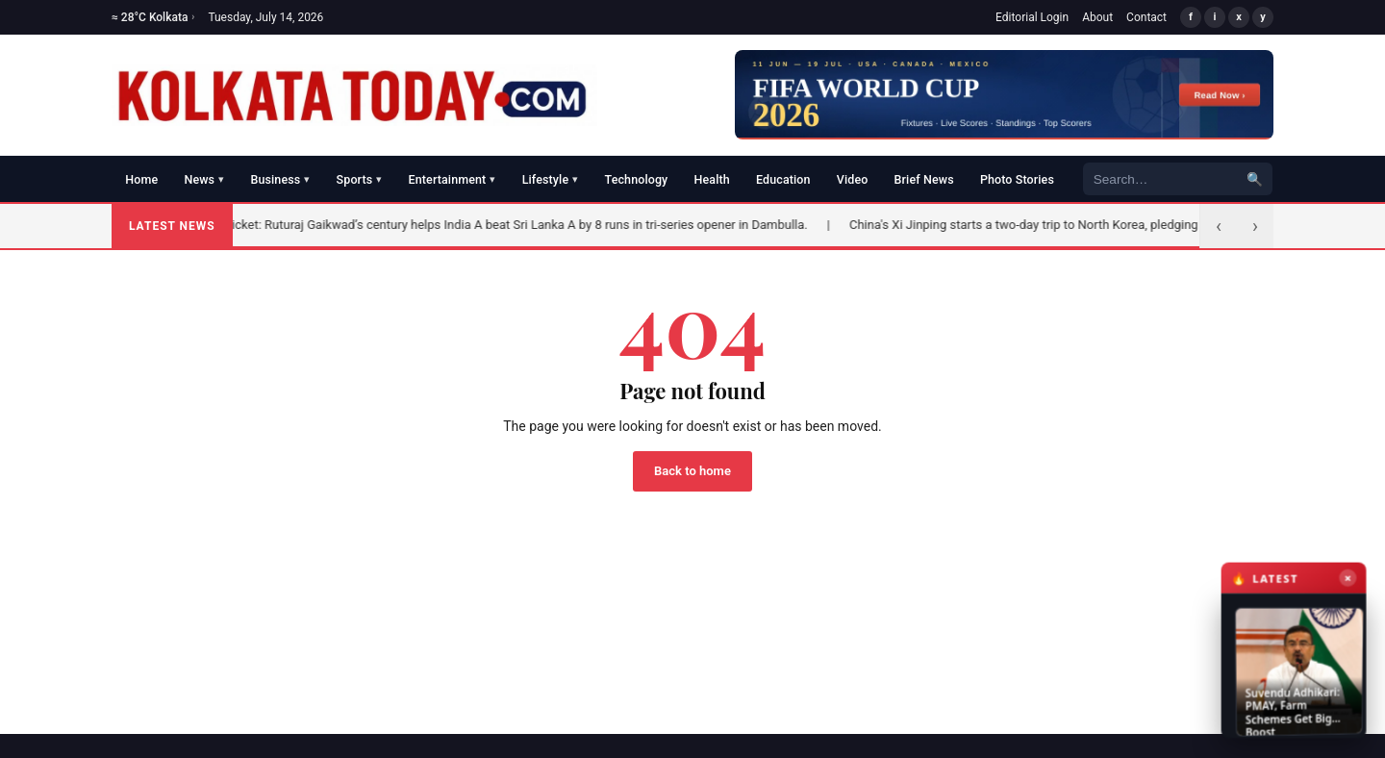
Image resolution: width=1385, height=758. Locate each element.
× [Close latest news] (1344, 592)
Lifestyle (550, 179)
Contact (1146, 17)
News (204, 179)
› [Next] (1255, 226)
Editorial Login (1032, 17)
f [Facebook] (1191, 17)
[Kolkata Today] (354, 95)
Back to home (692, 471)
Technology (636, 179)
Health (712, 179)
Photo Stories (1017, 179)
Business (280, 179)
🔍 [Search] (1254, 179)
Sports (360, 179)
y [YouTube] (1263, 17)
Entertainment (452, 179)
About (1097, 17)
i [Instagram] (1215, 17)
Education (783, 179)
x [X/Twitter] (1239, 17)
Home (141, 179)
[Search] (1160, 179)
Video (853, 179)
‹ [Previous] (1218, 226)
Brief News (924, 179)
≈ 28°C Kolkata (153, 17)
